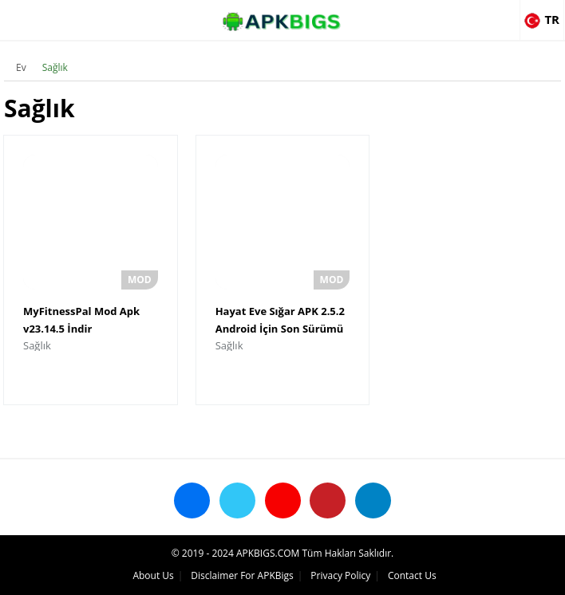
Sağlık (55, 67)
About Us (152, 575)
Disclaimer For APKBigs (242, 575)
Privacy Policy (340, 575)
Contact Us (412, 575)
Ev (21, 67)
